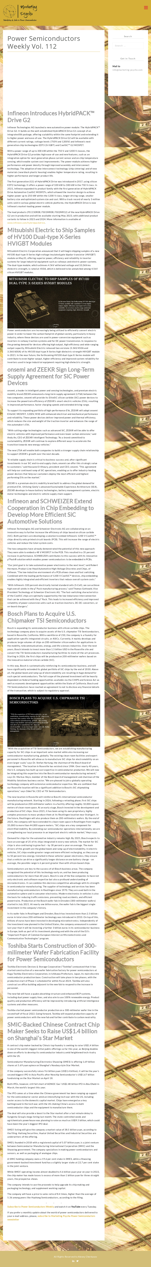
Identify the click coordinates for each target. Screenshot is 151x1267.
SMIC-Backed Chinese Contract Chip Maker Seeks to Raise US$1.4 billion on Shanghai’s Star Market (53, 1031)
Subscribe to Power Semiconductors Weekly (30, 1206)
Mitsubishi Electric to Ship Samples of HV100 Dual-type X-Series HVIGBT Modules (51, 237)
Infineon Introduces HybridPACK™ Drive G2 (50, 116)
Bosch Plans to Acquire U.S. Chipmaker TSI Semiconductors (46, 617)
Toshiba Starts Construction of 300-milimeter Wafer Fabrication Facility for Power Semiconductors (53, 952)
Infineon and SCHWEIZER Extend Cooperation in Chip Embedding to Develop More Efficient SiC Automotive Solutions (50, 511)
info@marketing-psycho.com (128, 69)
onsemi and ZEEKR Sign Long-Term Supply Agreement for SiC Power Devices (50, 376)
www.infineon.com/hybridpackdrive (26, 222)
